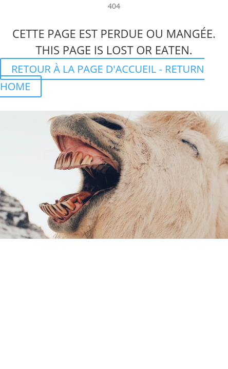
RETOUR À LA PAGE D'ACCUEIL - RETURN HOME (102, 77)
